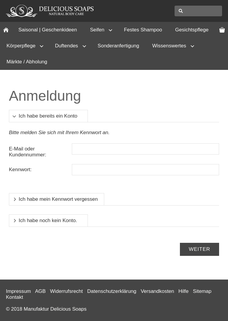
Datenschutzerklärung (111, 291)
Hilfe (183, 291)
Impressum (18, 291)
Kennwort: (20, 169)
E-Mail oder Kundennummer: (27, 152)
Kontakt (14, 297)
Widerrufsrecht (66, 291)
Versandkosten (157, 291)
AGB (40, 291)
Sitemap (202, 291)
